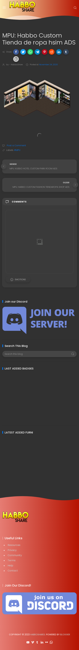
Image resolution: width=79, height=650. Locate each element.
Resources (14, 545)
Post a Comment (16, 145)
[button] (16, 52)
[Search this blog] (39, 354)
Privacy (12, 550)
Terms (12, 560)
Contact (13, 570)
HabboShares (37, 634)
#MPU (17, 150)
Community (15, 555)
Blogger (65, 634)
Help (10, 565)
